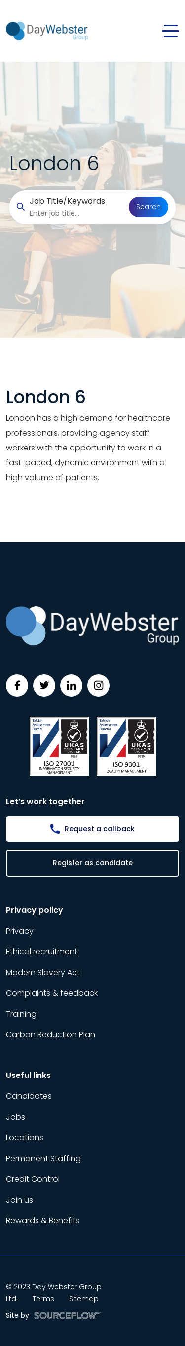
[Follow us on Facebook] (17, 685)
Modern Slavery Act (43, 972)
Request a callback (100, 829)
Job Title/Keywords (67, 201)
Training (21, 1014)
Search (148, 207)
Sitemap (84, 1298)
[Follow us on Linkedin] (71, 685)
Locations (24, 1137)
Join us (19, 1200)
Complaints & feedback (52, 993)
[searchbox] (75, 213)
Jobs (15, 1116)
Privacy (20, 931)
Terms (43, 1298)
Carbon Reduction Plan (50, 1034)
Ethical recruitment (41, 951)
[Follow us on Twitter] (44, 685)
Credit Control (33, 1179)
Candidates (29, 1096)
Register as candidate (93, 863)
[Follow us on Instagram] (98, 685)
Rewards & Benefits (42, 1220)
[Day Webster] (47, 30)
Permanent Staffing (43, 1158)
